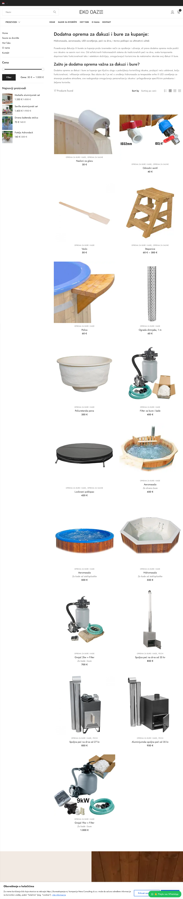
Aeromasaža (150, 484)
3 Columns (175, 91)
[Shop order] (149, 91)
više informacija (59, 894)
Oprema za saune (95, 157)
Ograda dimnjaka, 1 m (150, 330)
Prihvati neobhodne (147, 893)
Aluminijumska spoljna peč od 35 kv (150, 742)
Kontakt (5, 52)
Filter (8, 77)
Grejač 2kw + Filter (84, 657)
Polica (84, 330)
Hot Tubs (6, 43)
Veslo (84, 249)
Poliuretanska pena (84, 410)
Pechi (160, 653)
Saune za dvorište (10, 38)
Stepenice (150, 249)
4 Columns (179, 91)
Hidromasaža (150, 572)
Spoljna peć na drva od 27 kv (84, 742)
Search (55, 12)
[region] (91, 890)
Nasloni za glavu (84, 161)
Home (5, 33)
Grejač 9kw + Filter (84, 822)
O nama (6, 47)
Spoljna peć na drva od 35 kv (150, 657)
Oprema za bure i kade (76, 157)
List (165, 91)
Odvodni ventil (150, 168)
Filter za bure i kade (150, 410)
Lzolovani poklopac (84, 491)
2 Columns (170, 91)
